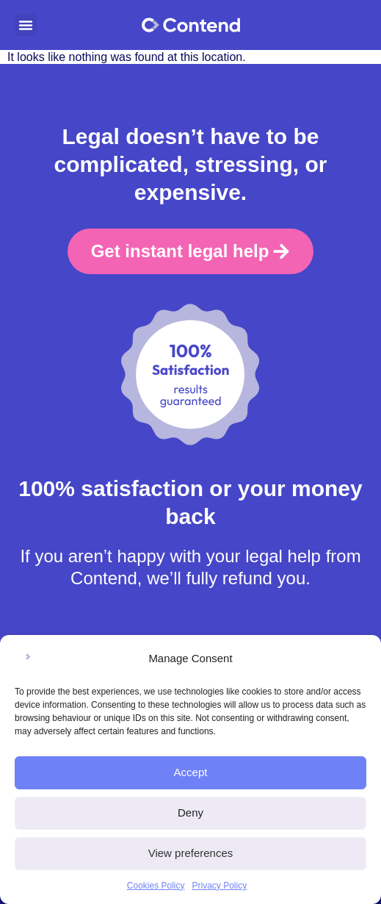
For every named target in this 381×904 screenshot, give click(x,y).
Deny (190, 812)
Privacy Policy (219, 885)
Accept (191, 772)
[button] (26, 25)
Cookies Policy (156, 885)
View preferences (190, 853)
